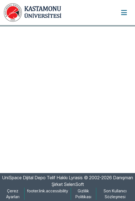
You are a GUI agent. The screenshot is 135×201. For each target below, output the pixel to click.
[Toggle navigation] (124, 12)
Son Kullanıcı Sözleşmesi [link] (115, 193)
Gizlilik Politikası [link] (83, 193)
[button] (34, 12)
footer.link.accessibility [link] (47, 190)
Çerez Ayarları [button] (12, 193)
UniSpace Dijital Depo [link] (24, 177)
